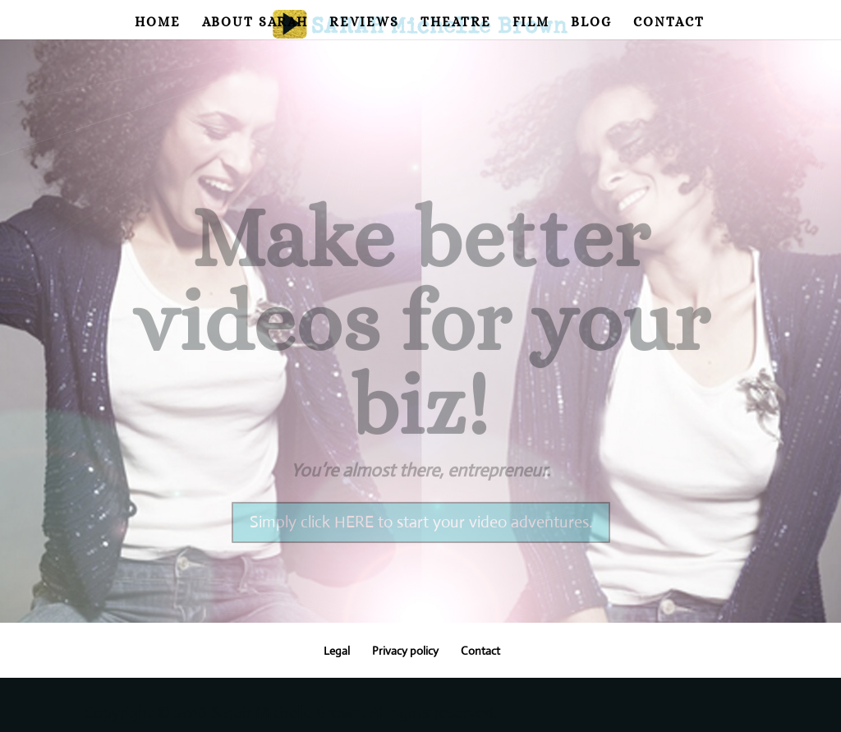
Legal (337, 650)
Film (530, 23)
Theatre (455, 23)
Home (158, 23)
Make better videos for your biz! (421, 340)
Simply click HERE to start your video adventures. (421, 540)
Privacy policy (405, 650)
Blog (591, 23)
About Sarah (255, 23)
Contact (669, 23)
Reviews (364, 23)
